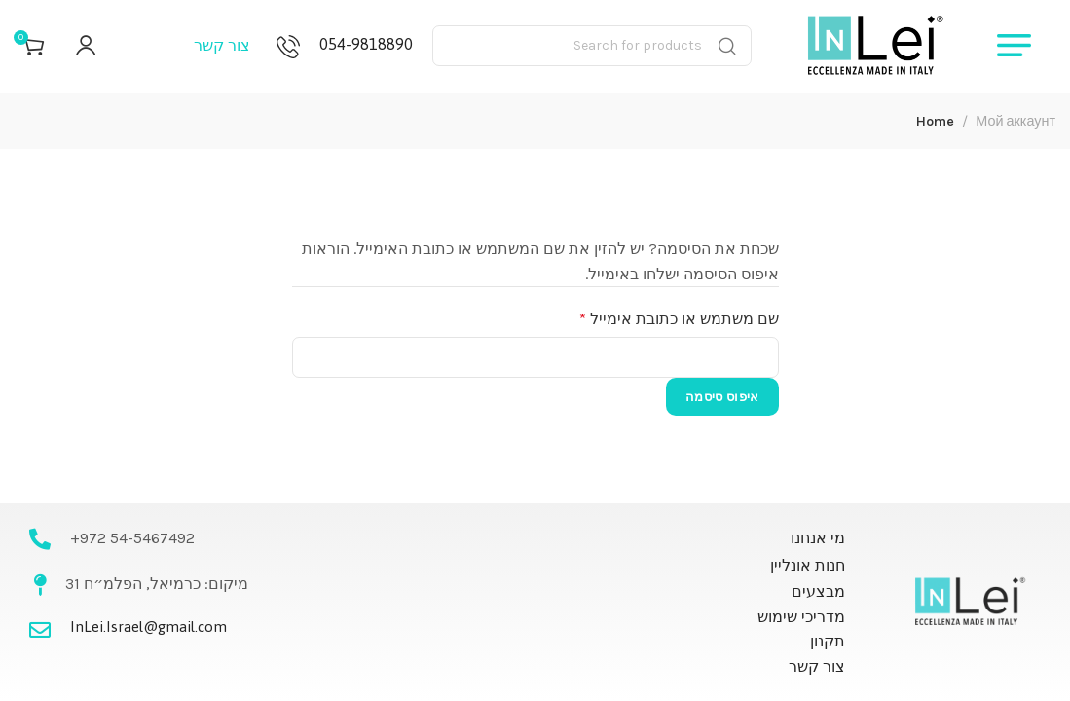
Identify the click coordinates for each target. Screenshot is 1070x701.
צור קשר (222, 48)
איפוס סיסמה (721, 396)
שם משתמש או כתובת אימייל (663, 317)
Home (935, 121)
